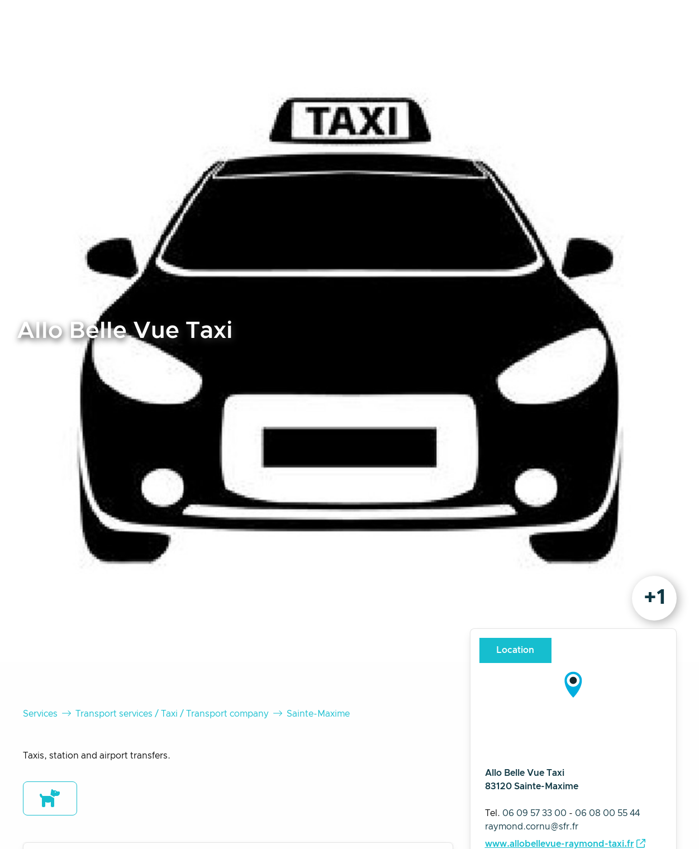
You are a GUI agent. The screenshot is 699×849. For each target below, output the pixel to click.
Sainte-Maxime (318, 713)
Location (515, 650)
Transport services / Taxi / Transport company (172, 713)
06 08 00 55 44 (607, 813)
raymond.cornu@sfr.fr (531, 826)
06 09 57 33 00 (534, 813)
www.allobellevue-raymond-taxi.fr (559, 844)
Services (40, 713)
